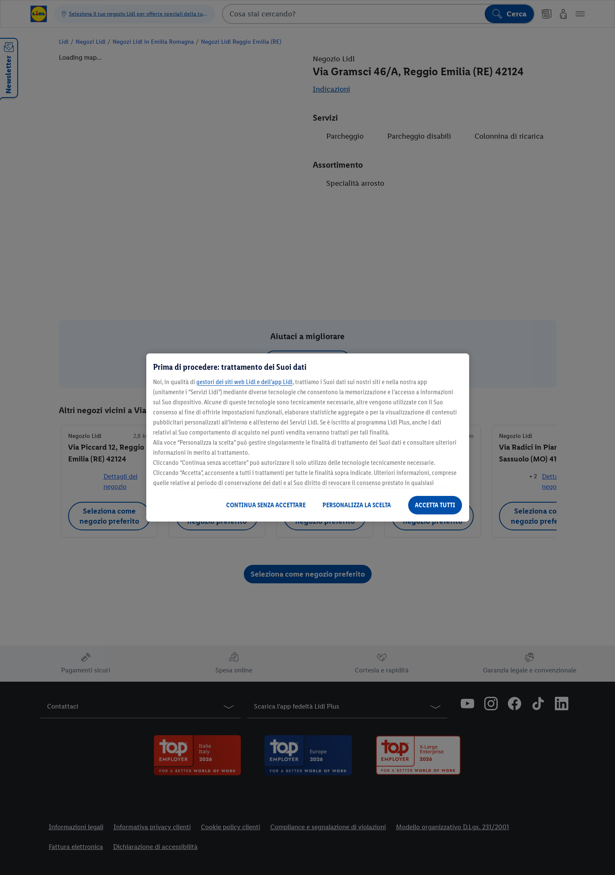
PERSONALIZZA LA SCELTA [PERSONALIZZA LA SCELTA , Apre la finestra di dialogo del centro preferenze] (356, 505)
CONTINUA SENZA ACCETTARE (266, 505)
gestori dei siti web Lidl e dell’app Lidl (244, 382)
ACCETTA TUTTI (435, 505)
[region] (307, 437)
